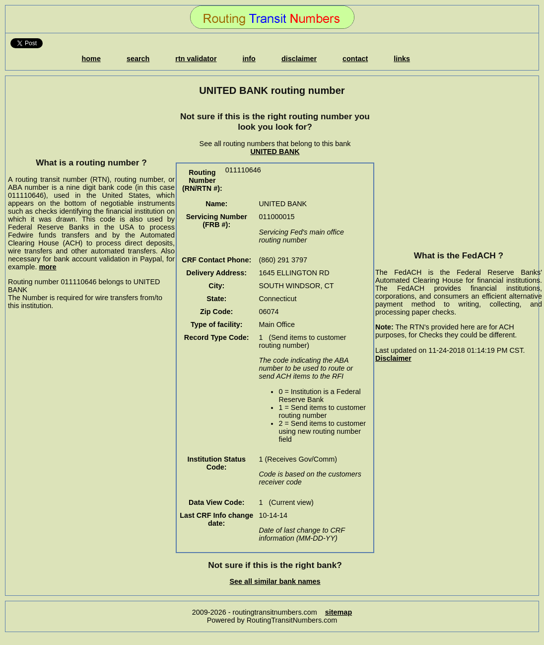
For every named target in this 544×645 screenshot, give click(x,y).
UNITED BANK (274, 152)
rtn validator (195, 59)
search (138, 59)
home (91, 59)
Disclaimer (393, 358)
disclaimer (299, 59)
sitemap (338, 612)
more (47, 267)
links (402, 59)
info (249, 59)
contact (355, 59)
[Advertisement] (91, 126)
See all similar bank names (274, 581)
